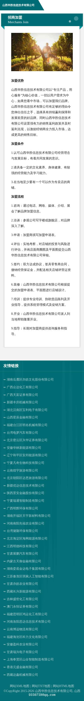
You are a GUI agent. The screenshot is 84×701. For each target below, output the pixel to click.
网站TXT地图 (41, 686)
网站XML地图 (19, 686)
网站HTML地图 (63, 686)
